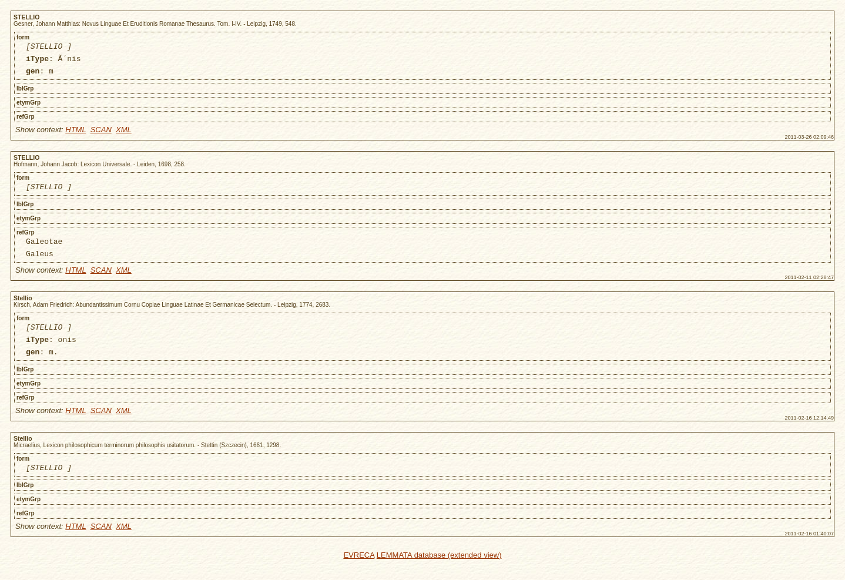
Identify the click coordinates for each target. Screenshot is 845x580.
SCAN (101, 134)
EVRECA (358, 572)
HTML (75, 134)
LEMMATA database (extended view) (439, 572)
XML (124, 134)
